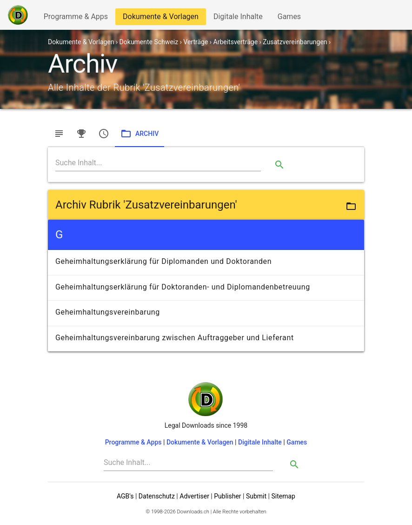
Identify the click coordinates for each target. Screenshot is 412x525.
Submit (256, 496)
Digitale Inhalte (238, 18)
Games (291, 18)
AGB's (125, 496)
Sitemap (283, 496)
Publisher (227, 496)
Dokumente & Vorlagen (160, 18)
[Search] (158, 163)
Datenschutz (157, 496)
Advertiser (194, 496)
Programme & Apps (75, 18)
